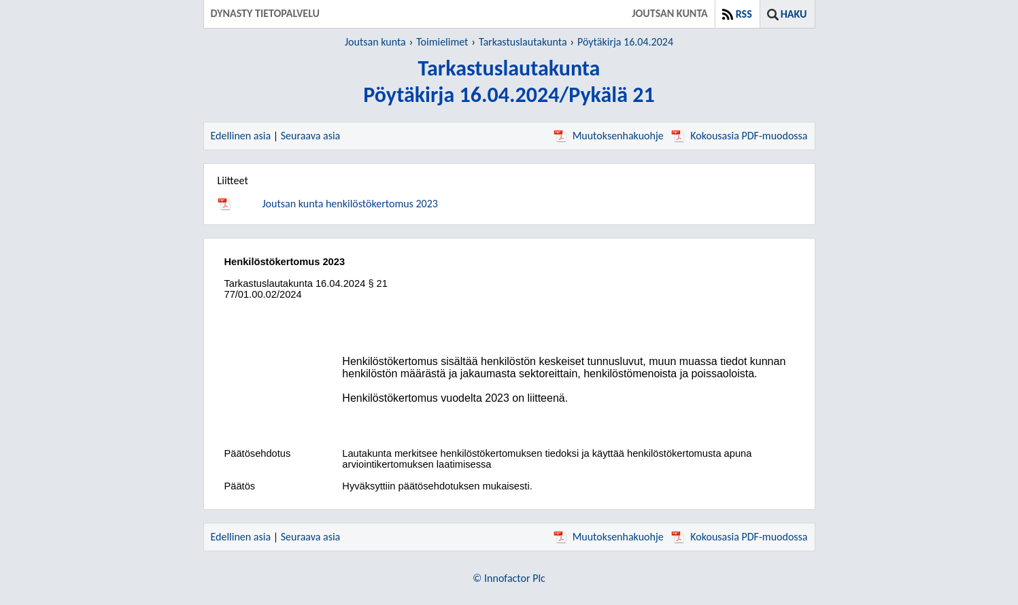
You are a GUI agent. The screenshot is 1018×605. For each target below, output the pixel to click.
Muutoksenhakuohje (609, 135)
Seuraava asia (311, 135)
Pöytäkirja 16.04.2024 (625, 41)
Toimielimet (442, 41)
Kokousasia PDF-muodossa (739, 135)
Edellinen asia (241, 135)
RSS (744, 13)
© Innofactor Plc (509, 578)
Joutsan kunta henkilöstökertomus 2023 (350, 203)
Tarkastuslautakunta (523, 41)
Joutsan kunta (375, 41)
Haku (794, 13)
